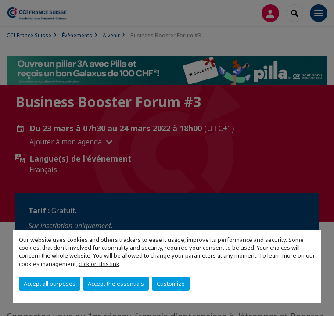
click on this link (99, 264)
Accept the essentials (116, 283)
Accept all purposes (49, 283)
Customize (171, 283)
